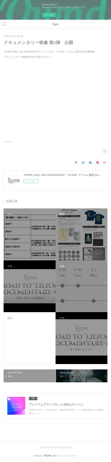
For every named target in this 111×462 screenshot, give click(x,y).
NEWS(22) (8, 142)
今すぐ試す (49, 15)
